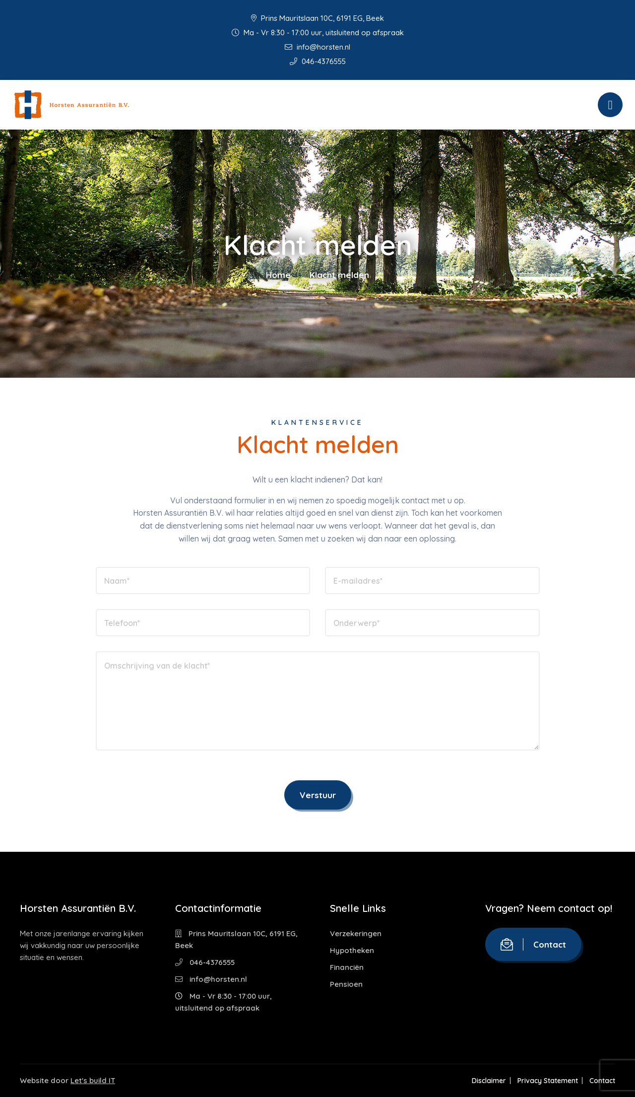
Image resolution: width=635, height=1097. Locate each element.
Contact (533, 944)
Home (278, 275)
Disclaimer (488, 1080)
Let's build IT (92, 1080)
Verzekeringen (355, 933)
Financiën (347, 967)
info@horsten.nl (317, 47)
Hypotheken (352, 950)
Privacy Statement (547, 1080)
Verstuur (318, 795)
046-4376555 (318, 61)
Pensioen (346, 984)
